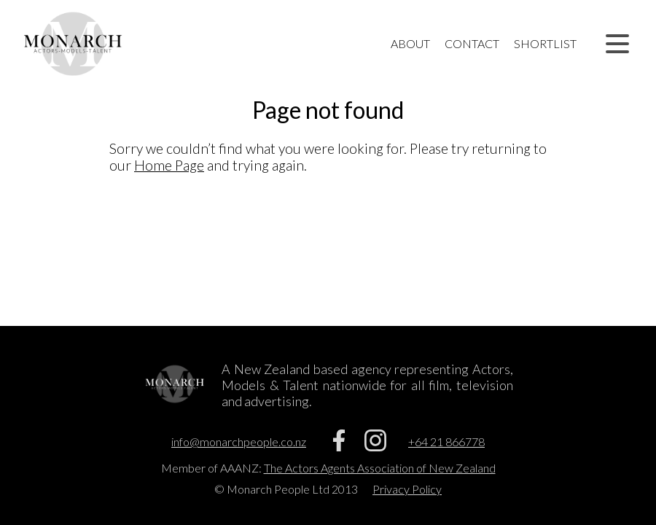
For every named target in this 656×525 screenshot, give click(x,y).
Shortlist (545, 43)
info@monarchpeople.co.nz (238, 441)
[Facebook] (339, 446)
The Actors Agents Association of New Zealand (380, 468)
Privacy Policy (407, 489)
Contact (472, 43)
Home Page (169, 165)
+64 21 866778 (446, 441)
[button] (617, 44)
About (410, 43)
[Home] (73, 43)
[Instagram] (375, 446)
